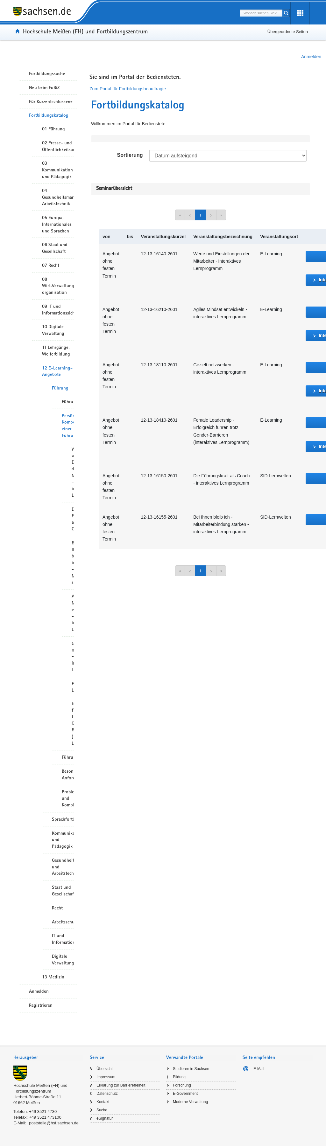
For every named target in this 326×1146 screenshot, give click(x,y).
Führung (60, 388)
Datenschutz (107, 1093)
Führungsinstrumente (68, 757)
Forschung (182, 1085)
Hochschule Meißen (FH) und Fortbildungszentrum (85, 31)
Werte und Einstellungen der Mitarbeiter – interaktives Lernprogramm (73, 472)
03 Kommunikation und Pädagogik (57, 169)
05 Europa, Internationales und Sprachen (57, 224)
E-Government (185, 1093)
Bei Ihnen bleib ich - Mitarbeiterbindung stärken (73, 562)
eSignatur (104, 1118)
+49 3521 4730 (43, 1111)
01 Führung (53, 129)
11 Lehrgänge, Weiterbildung (56, 350)
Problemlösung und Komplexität (68, 798)
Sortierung (130, 155)
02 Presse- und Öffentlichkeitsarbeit (58, 146)
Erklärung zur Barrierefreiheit (120, 1085)
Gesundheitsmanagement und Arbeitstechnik (63, 866)
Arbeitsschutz (63, 922)
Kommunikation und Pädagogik (63, 839)
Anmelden (311, 56)
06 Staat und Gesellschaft (54, 248)
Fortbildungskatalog (48, 115)
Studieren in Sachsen (191, 1069)
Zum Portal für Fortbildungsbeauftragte (127, 88)
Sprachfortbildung (63, 819)
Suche (101, 1110)
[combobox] (261, 13)
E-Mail (258, 1069)
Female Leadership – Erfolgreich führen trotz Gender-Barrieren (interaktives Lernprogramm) (73, 713)
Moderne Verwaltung (190, 1102)
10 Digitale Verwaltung (53, 330)
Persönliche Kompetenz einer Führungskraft (68, 425)
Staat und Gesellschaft (63, 890)
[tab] (48, 1058)
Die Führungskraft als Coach (73, 519)
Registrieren (41, 1005)
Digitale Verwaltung (63, 959)
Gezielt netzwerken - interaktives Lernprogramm (73, 656)
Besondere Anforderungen (68, 774)
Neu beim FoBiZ (44, 87)
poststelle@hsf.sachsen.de (54, 1123)
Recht (57, 908)
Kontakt (103, 1102)
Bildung (179, 1077)
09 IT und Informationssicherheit (58, 309)
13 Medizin (53, 977)
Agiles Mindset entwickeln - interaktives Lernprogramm (73, 612)
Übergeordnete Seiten (287, 31)
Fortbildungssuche (47, 73)
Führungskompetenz (68, 401)
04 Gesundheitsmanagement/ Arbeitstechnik (58, 197)
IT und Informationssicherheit (63, 939)
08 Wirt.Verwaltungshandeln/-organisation (58, 285)
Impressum (105, 1077)
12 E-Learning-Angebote (57, 371)
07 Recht (50, 265)
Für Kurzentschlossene (51, 101)
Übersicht (104, 1069)
